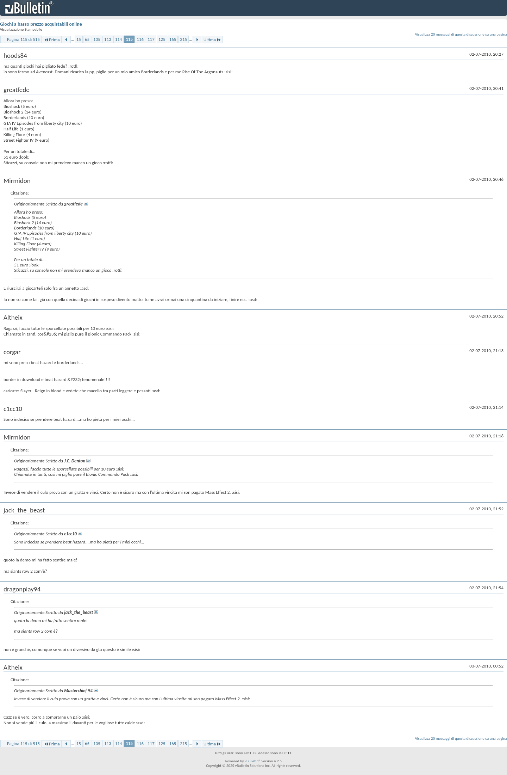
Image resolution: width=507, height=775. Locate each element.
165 (172, 39)
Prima (52, 39)
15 (78, 39)
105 (96, 39)
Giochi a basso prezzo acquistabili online (41, 24)
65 (87, 39)
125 (161, 39)
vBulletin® (253, 761)
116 (140, 39)
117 (151, 39)
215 (183, 39)
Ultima (212, 39)
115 (129, 39)
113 (107, 39)
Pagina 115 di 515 (23, 39)
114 (118, 39)
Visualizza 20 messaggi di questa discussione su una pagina (461, 34)
